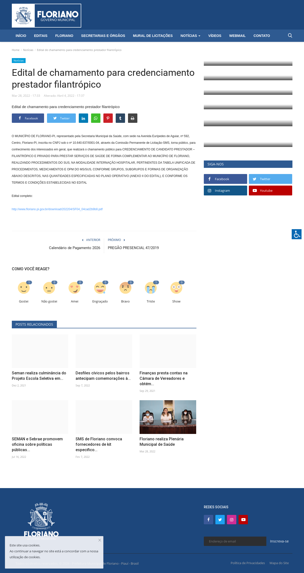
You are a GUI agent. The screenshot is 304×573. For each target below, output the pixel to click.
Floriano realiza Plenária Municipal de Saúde (162, 442)
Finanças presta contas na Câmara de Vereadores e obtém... (164, 378)
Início (21, 36)
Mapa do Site (279, 562)
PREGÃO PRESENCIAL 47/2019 (133, 248)
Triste (151, 301)
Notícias (28, 50)
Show (176, 301)
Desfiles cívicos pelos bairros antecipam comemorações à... (103, 376)
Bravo (125, 301)
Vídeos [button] (214, 36)
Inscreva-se (279, 541)
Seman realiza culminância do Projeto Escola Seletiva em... (39, 376)
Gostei (23, 301)
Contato (262, 36)
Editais (40, 36)
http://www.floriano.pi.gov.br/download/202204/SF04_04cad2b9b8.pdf (57, 209)
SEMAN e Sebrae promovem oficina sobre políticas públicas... (37, 444)
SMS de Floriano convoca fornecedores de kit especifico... (99, 444)
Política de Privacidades (248, 562)
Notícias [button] (191, 36)
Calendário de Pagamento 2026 (74, 248)
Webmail (237, 36)
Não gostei (49, 301)
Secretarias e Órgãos (103, 36)
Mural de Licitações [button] (153, 36)
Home (15, 50)
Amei (74, 301)
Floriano (64, 36)
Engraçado (100, 301)
